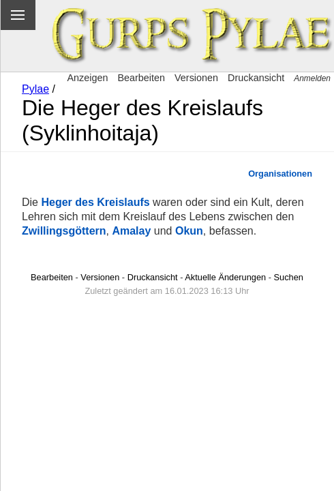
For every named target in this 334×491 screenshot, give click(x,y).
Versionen (196, 77)
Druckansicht (256, 77)
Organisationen (280, 173)
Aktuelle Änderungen (225, 277)
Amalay (131, 231)
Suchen (288, 277)
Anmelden (312, 78)
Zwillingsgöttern (64, 231)
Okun (189, 231)
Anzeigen (87, 77)
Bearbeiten (141, 77)
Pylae (35, 89)
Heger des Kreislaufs (95, 202)
